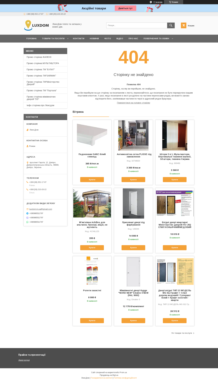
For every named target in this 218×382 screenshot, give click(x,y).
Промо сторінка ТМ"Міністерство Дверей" (43, 83)
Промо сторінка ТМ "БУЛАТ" (41, 69)
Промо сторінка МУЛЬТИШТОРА (43, 63)
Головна (31, 38)
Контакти (78, 38)
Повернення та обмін (156, 38)
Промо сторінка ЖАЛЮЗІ (39, 57)
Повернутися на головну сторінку (133, 103)
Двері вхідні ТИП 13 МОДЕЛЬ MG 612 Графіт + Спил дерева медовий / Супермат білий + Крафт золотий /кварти (174, 295)
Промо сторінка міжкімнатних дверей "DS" (41, 98)
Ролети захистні (92, 290)
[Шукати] (171, 25)
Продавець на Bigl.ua (109, 375)
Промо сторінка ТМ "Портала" (42, 90)
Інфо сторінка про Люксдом (40, 105)
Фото (107, 38)
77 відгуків (157, 2)
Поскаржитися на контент (101, 378)
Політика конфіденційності (125, 378)
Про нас (133, 38)
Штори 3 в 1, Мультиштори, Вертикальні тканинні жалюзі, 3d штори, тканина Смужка (174, 156)
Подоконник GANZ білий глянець (92, 155)
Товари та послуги (53, 38)
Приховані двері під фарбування (133, 223)
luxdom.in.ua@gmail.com (40, 209)
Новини (94, 38)
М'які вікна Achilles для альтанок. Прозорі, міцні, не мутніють (92, 224)
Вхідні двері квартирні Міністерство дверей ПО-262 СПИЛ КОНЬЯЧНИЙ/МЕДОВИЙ (174, 224)
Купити (92, 180)
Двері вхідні (24, 360)
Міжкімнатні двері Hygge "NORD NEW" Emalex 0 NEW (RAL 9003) (133, 292)
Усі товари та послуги (181, 333)
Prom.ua (123, 372)
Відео (119, 38)
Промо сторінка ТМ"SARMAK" (41, 75)
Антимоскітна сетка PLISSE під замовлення (133, 155)
